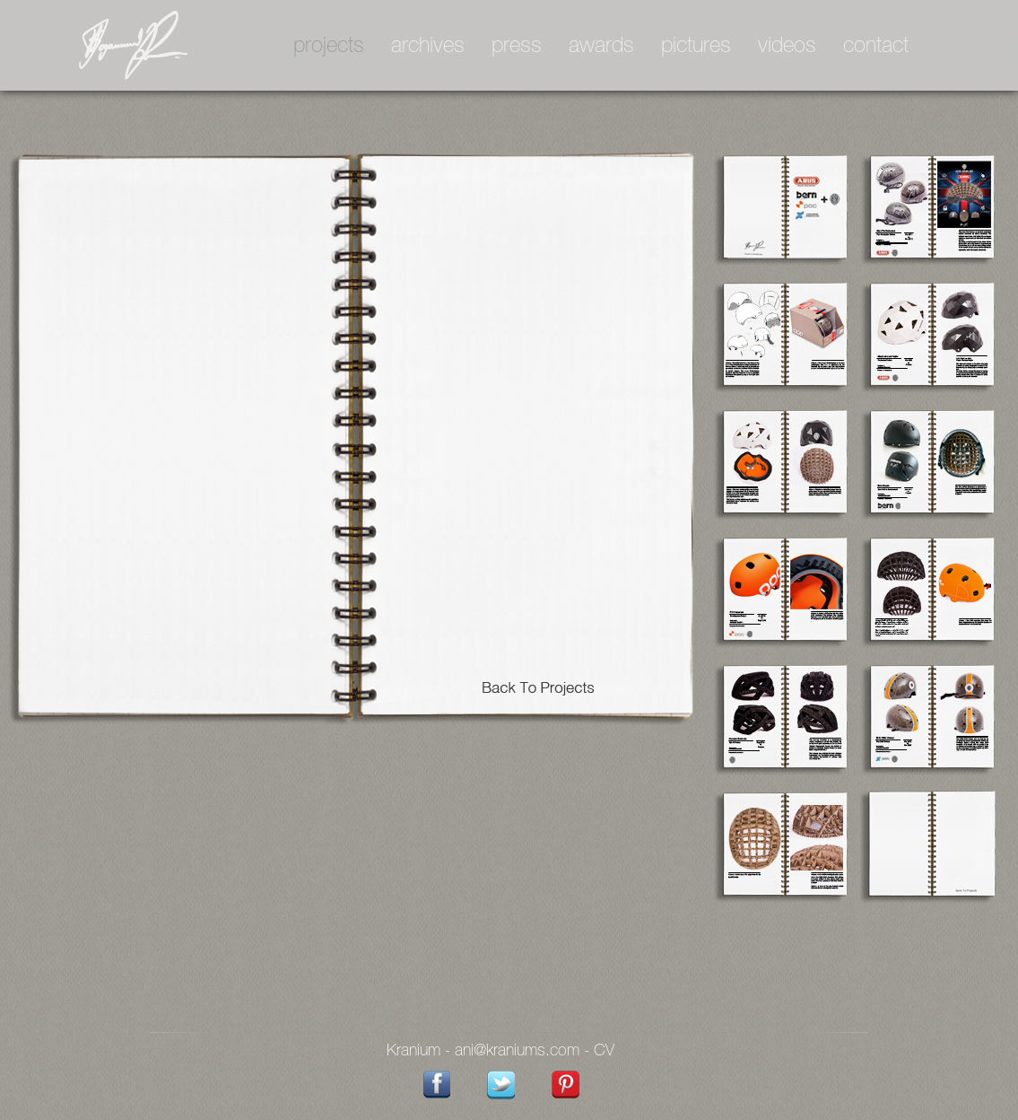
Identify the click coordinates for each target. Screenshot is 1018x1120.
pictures (696, 46)
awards (601, 46)
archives (428, 46)
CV (604, 1051)
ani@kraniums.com (517, 1051)
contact (876, 46)
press (517, 46)
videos (787, 46)
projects (328, 46)
